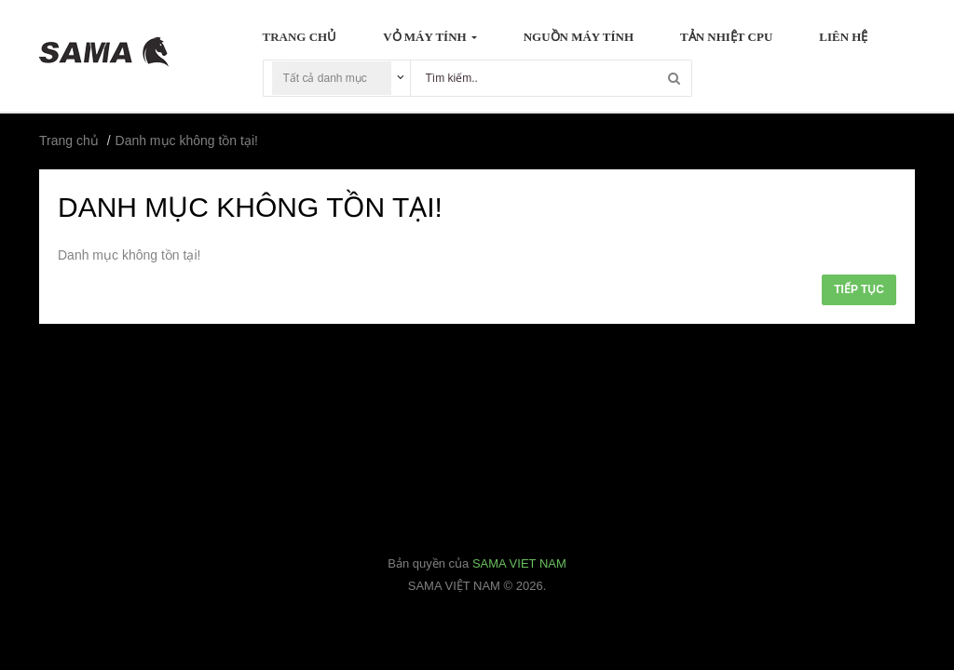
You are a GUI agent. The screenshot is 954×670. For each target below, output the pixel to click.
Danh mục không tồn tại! (187, 140)
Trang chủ (69, 140)
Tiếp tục (859, 289)
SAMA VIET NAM (519, 563)
